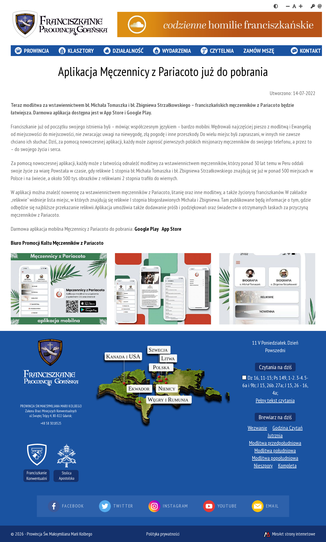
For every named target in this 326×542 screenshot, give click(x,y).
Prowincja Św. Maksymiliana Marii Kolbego (59, 534)
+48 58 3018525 (51, 423)
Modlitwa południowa (275, 450)
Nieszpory (263, 465)
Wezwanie (257, 427)
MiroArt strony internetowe (289, 534)
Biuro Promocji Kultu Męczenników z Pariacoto (57, 242)
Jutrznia (275, 435)
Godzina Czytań (287, 427)
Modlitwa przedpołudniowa (275, 442)
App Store (171, 228)
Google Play (146, 228)
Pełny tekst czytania (275, 400)
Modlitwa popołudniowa (275, 457)
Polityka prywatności (162, 534)
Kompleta (287, 465)
